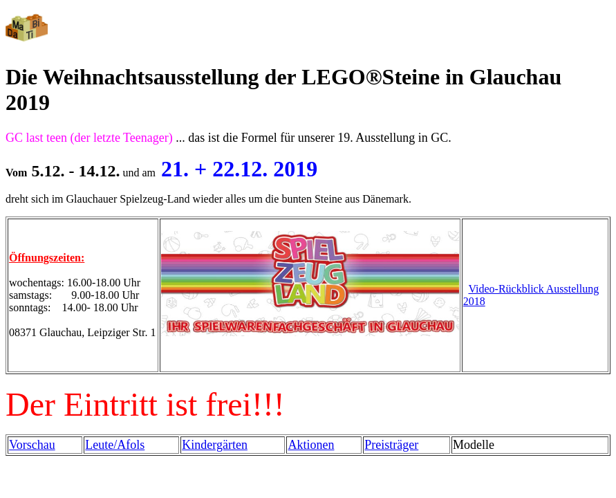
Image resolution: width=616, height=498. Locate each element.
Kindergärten (215, 445)
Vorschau (32, 445)
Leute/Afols (114, 445)
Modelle (473, 445)
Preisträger (391, 445)
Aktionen (311, 445)
